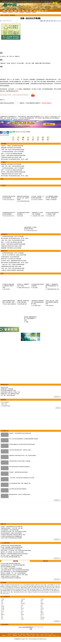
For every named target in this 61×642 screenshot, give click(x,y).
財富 (14, 589)
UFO (18, 586)
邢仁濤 (42, 614)
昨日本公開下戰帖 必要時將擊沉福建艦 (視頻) (10, 556)
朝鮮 (39, 587)
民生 (7, 592)
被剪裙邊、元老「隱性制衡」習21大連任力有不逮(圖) (12, 552)
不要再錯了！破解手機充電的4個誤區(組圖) (18, 472)
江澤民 (50, 586)
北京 (25, 589)
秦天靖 (2, 609)
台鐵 (31, 584)
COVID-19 (21, 584)
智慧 (51, 592)
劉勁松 (40, 199)
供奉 (54, 215)
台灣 (21, 589)
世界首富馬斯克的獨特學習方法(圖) (8, 390)
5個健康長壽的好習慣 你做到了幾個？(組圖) (11, 266)
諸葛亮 (42, 592)
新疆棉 (52, 584)
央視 (44, 590)
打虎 (14, 587)
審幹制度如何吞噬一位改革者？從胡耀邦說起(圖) (19, 494)
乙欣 (22, 617)
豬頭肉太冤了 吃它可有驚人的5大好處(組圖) (11, 258)
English (37, 634)
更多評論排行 (57, 579)
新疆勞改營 (34, 590)
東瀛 (50, 215)
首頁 (4, 11)
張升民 (5, 199)
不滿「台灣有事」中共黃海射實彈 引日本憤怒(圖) (11, 568)
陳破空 (42, 612)
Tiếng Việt (47, 634)
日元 (3, 589)
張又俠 (8, 199)
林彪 (34, 592)
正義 (29, 287)
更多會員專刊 (57, 396)
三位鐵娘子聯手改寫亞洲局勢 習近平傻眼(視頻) (11, 548)
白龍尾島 (24, 590)
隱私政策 (33, 634)
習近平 (5, 215)
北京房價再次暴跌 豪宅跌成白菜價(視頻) (17, 488)
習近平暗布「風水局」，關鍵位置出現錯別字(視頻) (12, 555)
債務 (47, 587)
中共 (51, 199)
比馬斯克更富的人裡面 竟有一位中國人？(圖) (10, 392)
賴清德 (13, 584)
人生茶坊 (16, 12)
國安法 (33, 584)
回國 (1, 592)
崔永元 (53, 586)
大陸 (8, 11)
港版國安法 (2, 586)
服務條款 (28, 634)
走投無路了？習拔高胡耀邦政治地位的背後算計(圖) (20, 433)
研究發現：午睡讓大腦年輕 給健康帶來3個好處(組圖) (13, 155)
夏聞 (22, 602)
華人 (46, 590)
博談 (23, 11)
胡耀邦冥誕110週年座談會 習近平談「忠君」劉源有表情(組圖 (23, 198)
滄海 (2, 603)
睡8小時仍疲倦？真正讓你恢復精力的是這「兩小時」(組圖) (14, 159)
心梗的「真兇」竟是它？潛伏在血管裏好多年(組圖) (12, 149)
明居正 (10, 215)
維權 (52, 589)
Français (42, 634)
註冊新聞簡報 (5, 624)
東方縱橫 (23, 603)
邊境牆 (35, 586)
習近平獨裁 (20, 201)
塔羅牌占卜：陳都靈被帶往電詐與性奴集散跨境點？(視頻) (52, 286)
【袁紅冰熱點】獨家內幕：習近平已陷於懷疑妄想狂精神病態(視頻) (15, 569)
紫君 (2, 612)
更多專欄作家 (57, 621)
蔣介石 (26, 592)
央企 (33, 305)
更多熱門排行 (57, 558)
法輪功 (1, 590)
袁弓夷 (59, 584)
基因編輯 (46, 589)
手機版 (41, 20)
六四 (6, 586)
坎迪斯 (22, 287)
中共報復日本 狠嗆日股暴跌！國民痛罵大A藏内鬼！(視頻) (8, 286)
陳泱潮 (42, 619)
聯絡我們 (14, 634)
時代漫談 (43, 617)
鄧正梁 (22, 619)
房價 (19, 215)
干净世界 (9, 635)
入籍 (3, 592)
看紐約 (33, 635)
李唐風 (2, 606)
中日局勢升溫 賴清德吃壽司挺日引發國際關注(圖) (11, 536)
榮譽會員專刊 (5, 384)
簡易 (22, 600)
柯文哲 (12, 586)
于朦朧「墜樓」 (4, 404)
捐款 (19, 634)
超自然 (25, 287)
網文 (4, 99)
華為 (22, 586)
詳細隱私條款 (17, 3)
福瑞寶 (41, 635)
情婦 (8, 587)
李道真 (42, 599)
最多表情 (45, 561)
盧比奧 (16, 584)
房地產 (21, 215)
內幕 (58, 586)
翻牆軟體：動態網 (52, 635)
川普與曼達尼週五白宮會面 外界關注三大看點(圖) (19, 461)
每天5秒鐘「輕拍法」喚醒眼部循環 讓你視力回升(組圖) (13, 260)
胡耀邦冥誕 (25, 201)
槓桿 (49, 587)
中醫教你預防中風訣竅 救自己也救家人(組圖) (11, 157)
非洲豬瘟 (37, 589)
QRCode (18, 131)
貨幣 (53, 587)
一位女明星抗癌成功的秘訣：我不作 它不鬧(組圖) (12, 151)
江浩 (22, 609)
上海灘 (33, 215)
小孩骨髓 (58, 289)
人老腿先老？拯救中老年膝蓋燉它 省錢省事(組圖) (12, 270)
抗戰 (20, 592)
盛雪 (42, 609)
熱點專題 (3, 399)
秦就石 (22, 608)
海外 (10, 592)
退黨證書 (29, 635)
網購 (23, 304)
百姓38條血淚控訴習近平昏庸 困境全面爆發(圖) (19, 466)
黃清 (42, 605)
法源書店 (20, 635)
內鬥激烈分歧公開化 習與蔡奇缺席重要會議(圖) (11, 545)
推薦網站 (4, 635)
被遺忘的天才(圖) (4, 387)
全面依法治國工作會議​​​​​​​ (14, 199)
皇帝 (40, 592)
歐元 (1, 589)
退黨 (8, 586)
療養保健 (5, 12)
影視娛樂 (34, 12)
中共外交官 (34, 199)
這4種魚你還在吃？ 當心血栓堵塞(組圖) (10, 256)
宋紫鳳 (2, 599)
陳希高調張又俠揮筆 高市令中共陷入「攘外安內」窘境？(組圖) (14, 574)
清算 (36, 230)
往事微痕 (25, 587)
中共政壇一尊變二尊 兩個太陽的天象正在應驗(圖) (11, 537)
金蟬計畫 (33, 230)
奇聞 (42, 11)
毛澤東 (38, 215)
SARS (31, 590)
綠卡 (5, 592)
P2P (42, 589)
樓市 (10, 589)
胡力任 (13, 215)
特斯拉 (5, 304)
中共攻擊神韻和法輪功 (5, 405)
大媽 (30, 589)
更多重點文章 (57, 500)
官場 (11, 11)
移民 (48, 590)
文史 (35, 11)
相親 (50, 305)
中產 (16, 589)
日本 (38, 199)
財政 (12, 589)
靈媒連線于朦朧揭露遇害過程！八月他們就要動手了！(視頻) (30, 318)
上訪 (58, 589)
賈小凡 (22, 611)
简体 (44, 20)
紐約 (27, 11)
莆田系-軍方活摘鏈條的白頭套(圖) (8, 566)
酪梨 (1, 56)
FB (37, 587)
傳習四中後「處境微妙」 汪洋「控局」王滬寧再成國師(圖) (13, 573)
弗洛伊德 (15, 586)
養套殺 (15, 304)
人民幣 (56, 587)
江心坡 (28, 590)
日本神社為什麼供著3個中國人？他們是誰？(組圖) (20, 449)
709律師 (55, 589)
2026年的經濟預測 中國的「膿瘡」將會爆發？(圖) (20, 483)
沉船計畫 (29, 230)
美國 (15, 11)
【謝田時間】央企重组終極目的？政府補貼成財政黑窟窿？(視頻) (37, 302)
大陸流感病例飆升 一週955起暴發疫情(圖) (10, 529)
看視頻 (45, 635)
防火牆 (50, 589)
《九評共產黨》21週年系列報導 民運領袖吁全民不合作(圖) (21, 477)
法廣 (32, 587)
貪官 (6, 587)
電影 (36, 215)
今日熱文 (3, 185)
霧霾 (44, 589)
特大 (55, 20)
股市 (5, 289)
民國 (17, 592)
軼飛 (2, 600)
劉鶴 (45, 586)
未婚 (52, 305)
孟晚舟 (30, 586)
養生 (8, 593)
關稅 (32, 586)
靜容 (42, 606)
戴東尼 (2, 614)
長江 (54, 584)
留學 (52, 590)
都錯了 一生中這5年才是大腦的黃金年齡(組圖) (11, 153)
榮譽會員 (42, 116)
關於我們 (23, 634)
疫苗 (10, 586)
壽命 (4, 593)
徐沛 (2, 619)
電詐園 (54, 289)
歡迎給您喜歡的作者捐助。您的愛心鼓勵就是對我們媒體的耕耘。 (15, 94)
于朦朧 (19, 287)
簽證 (58, 590)
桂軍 (18, 592)
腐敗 (10, 587)
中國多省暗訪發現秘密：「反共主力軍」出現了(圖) (12, 528)
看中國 (18, 587)
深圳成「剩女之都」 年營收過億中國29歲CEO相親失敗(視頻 (52, 302)
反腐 (12, 587)
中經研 (42, 608)
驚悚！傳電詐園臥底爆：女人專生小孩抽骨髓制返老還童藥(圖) (14, 571)
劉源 (28, 201)
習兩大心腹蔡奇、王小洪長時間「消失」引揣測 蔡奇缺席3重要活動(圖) (16, 550)
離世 (56, 199)
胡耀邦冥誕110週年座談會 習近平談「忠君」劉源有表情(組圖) (22, 455)
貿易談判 (42, 586)
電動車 (36, 305)
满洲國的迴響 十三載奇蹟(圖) (7, 388)
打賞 (47, 20)
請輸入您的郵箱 (22, 627)
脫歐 (43, 587)
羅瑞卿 (53, 199)
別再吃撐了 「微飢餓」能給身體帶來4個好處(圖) (12, 145)
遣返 (56, 590)
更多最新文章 (57, 539)
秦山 (22, 612)
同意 (55, 3)
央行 (45, 587)
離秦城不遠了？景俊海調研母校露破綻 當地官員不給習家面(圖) (14, 553)
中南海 (56, 586)
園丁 (22, 606)
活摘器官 (8, 590)
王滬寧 (48, 586)
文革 (6, 593)
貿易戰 (36, 584)
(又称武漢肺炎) (7, 584)
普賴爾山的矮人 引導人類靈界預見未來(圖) (10, 393)
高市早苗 (8, 289)
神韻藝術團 (14, 635)
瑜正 (2, 615)
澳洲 (15, 592)
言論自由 (38, 590)
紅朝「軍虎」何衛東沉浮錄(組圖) (8, 395)
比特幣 (59, 587)
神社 (52, 215)
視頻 (2, 273)
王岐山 (27, 586)
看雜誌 (24, 635)
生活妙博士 (10, 12)
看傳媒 (37, 635)
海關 (54, 590)
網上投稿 (9, 634)
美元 (51, 587)
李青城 (2, 608)
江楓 (22, 605)
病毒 (18, 584)
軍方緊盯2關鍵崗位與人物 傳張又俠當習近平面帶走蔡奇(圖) (22, 444)
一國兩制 (21, 587)
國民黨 (28, 584)
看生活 (7, 15)
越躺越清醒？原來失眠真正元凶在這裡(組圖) (11, 147)
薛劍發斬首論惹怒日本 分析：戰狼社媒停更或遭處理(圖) (13, 565)
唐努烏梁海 (18, 590)
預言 (57, 592)
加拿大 (41, 587)
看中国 (11, 6)
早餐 (10, 79)
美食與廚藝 (28, 12)
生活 (38, 11)
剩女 (48, 305)
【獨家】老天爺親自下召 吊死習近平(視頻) (10, 576)
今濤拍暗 (23, 599)
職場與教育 (21, 12)
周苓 (42, 600)
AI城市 (39, 305)
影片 (46, 11)
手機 (55, 592)
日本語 (51, 634)
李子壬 (2, 611)
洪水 (56, 584)
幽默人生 (48, 592)
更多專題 (58, 407)
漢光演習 (25, 584)
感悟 (53, 592)
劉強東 (28, 589)
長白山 (21, 590)
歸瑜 (2, 617)
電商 (21, 304)
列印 (52, 20)
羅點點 (48, 199)
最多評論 (15, 561)
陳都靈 (51, 289)
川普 (11, 584)
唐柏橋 (42, 603)
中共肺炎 (2, 584)
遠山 (42, 602)
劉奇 (36, 592)
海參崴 (18, 589)
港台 (19, 11)
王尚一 (2, 605)
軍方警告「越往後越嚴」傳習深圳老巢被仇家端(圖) (12, 547)
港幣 (5, 589)
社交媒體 (34, 587)
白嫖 (19, 304)
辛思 (2, 602)
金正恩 (24, 586)
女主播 (41, 590)
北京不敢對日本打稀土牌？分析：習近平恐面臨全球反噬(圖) (13, 531)
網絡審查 (5, 590)
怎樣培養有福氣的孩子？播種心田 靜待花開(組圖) (11, 533)
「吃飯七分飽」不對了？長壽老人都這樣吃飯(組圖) (12, 264)
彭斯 (37, 586)
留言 (50, 20)
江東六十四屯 (13, 590)
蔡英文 (23, 589)
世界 (31, 11)
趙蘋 (42, 611)
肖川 (22, 615)
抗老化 (17, 89)
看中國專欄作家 (5, 596)
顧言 (42, 615)
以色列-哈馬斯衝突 (5, 402)
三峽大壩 (48, 584)
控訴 (7, 215)
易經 (45, 592)
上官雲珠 (42, 215)
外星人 (1, 593)
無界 (58, 635)
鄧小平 (32, 592)
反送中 (3, 587)
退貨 (26, 304)
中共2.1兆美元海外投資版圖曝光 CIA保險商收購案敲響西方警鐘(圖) (23, 438)
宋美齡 (29, 592)
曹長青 (22, 614)
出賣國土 (45, 584)
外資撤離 (12, 304)
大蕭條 (8, 304)
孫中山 (23, 592)
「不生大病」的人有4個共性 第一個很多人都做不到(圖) (13, 254)
